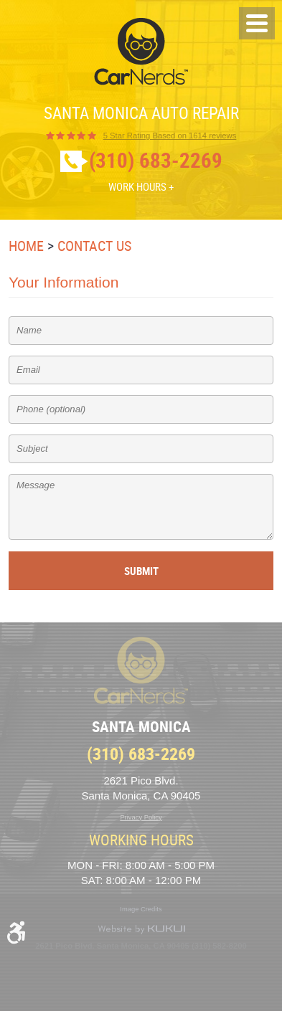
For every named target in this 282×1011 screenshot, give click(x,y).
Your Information (63, 282)
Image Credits (140, 909)
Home (26, 245)
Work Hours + (141, 186)
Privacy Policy (140, 817)
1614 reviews (170, 136)
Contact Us (94, 245)
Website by (141, 929)
